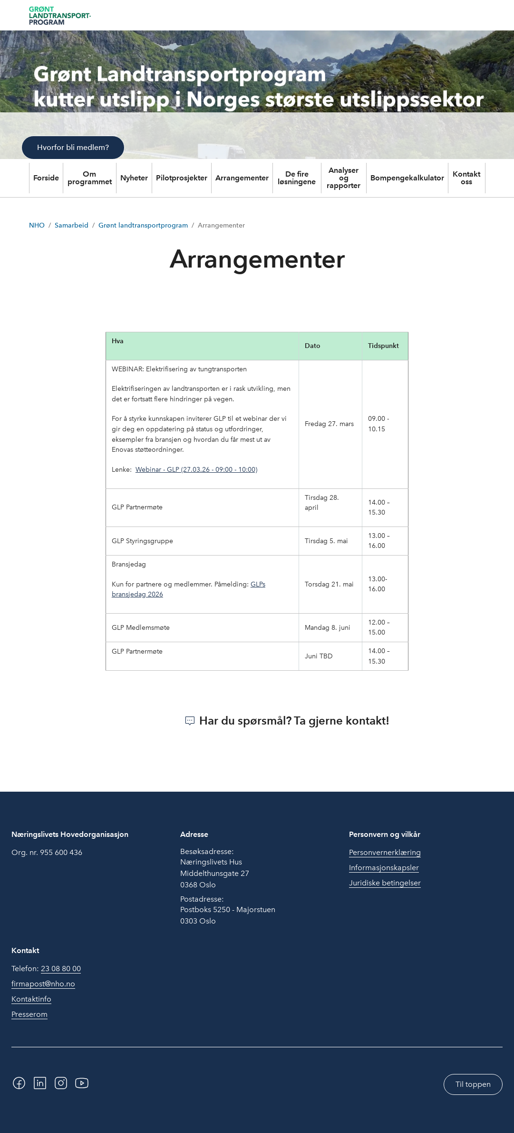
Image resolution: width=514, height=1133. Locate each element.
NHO (37, 225)
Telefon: (46, 969)
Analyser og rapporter (343, 178)
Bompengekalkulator (407, 177)
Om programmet (90, 177)
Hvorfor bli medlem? (73, 147)
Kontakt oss (466, 177)
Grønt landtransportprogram (143, 225)
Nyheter (134, 177)
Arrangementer (242, 177)
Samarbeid (71, 225)
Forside (46, 177)
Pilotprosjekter (181, 177)
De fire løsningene (297, 177)
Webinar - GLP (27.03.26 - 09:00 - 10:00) (196, 469)
